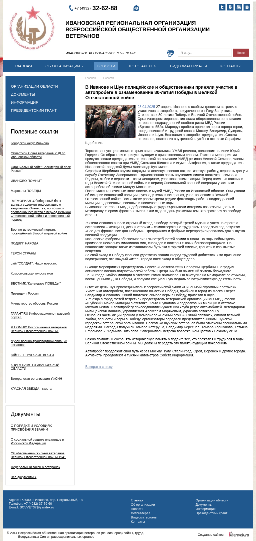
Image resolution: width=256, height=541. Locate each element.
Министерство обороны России (34, 303)
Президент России (24, 293)
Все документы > (23, 477)
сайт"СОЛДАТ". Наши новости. (34, 263)
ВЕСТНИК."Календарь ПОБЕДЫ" (36, 283)
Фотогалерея (142, 66)
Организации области (34, 86)
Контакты (230, 66)
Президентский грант (34, 110)
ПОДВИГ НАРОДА (24, 243)
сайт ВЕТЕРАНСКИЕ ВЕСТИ (32, 355)
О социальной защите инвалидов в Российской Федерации (37, 441)
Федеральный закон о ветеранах (35, 467)
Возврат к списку (98, 367)
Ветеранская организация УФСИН (36, 378)
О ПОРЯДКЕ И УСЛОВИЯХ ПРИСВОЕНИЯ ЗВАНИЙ (31, 427)
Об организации (64, 66)
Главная (23, 66)
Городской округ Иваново (30, 143)
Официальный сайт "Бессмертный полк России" (40, 169)
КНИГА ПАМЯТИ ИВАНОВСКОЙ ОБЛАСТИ (35, 366)
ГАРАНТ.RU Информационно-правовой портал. (40, 315)
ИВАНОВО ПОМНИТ (26, 181)
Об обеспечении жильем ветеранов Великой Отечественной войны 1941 (38, 455)
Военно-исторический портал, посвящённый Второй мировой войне (39, 231)
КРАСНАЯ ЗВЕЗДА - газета (31, 388)
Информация (24, 102)
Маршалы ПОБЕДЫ (26, 191)
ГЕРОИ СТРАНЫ (23, 253)
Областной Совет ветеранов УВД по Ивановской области (38, 155)
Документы (23, 94)
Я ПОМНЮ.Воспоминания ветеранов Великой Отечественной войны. (39, 329)
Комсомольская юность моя (32, 273)
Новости (106, 66)
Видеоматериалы (188, 66)
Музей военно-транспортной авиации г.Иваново (39, 343)
